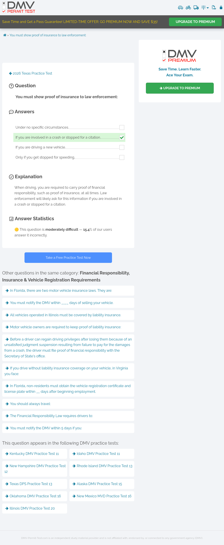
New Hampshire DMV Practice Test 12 (35, 469)
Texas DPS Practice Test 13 (28, 484)
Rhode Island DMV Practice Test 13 (102, 466)
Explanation (25, 176)
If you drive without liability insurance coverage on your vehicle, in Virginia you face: (66, 371)
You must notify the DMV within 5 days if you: (44, 428)
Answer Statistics (31, 218)
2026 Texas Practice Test (30, 73)
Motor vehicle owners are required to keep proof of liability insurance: (63, 327)
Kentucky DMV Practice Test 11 (32, 454)
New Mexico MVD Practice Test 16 (102, 496)
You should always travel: (28, 404)
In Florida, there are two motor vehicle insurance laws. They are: (59, 290)
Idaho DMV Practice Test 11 (96, 454)
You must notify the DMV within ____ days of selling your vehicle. (60, 303)
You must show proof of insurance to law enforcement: (48, 35)
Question (22, 85)
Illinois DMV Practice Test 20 (30, 508)
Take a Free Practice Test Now (68, 258)
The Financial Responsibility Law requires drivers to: (49, 416)
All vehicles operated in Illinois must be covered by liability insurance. (63, 315)
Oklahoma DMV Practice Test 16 (33, 496)
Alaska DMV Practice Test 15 (97, 484)
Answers (21, 111)
